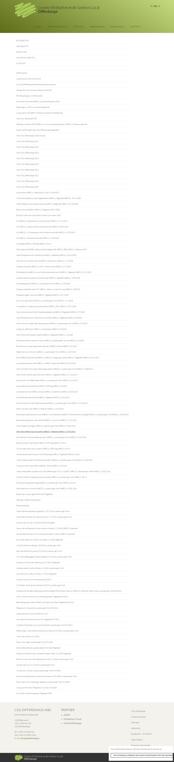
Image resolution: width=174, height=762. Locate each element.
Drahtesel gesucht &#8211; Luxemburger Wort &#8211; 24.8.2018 (43, 283)
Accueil (37, 26)
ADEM (67, 715)
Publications (97, 26)
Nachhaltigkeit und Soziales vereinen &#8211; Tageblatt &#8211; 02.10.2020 (47, 204)
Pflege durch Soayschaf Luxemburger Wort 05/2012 (37, 608)
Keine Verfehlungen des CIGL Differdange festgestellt (37, 130)
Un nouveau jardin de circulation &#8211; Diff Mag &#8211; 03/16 (43, 448)
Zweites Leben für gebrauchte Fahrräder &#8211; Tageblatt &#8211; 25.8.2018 (48, 278)
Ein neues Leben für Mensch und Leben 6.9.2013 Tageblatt (39, 539)
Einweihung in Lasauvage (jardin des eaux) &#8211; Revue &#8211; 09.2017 (46, 346)
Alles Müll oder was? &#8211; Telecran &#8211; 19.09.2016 (40, 409)
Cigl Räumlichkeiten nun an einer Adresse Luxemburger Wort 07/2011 (44, 625)
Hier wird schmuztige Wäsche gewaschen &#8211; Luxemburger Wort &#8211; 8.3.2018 (51, 323)
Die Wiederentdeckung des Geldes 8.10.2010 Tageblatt (38, 648)
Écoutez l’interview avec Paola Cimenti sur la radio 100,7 (39, 215)
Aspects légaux (137, 739)
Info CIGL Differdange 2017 (27, 141)
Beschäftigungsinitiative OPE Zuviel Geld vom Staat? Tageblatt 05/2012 (45, 602)
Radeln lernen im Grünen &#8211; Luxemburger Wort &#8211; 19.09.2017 (46, 352)
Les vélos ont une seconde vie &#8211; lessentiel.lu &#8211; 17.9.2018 (44, 261)
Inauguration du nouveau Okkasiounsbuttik (34, 90)
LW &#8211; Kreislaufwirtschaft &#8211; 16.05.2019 (37, 238)
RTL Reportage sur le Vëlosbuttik (29, 96)
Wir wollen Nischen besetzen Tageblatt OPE (34, 693)
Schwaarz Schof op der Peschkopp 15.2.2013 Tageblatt (38, 562)
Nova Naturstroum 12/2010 (27, 636)
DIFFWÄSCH (21, 73)
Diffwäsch (135, 722)
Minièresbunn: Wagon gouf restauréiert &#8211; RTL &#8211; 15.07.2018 (46, 306)
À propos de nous (57, 26)
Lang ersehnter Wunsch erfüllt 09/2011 (32, 613)
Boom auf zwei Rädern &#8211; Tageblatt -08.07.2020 (38, 209)
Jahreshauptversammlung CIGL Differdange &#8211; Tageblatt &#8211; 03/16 (48, 454)
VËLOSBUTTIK (22, 46)
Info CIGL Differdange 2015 (27, 152)
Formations (117, 26)
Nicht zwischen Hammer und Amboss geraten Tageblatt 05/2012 (42, 596)
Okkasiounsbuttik (138, 717)
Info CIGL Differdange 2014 (27, 158)
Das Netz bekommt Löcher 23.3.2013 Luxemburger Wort (39, 551)
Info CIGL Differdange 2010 (27, 181)
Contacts (135, 26)
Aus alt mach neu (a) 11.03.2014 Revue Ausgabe (35, 522)
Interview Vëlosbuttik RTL (26, 118)
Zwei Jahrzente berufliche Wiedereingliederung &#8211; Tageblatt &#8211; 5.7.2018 (50, 312)
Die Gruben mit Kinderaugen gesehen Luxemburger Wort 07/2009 (43, 682)
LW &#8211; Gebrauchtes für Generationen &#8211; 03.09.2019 (42, 226)
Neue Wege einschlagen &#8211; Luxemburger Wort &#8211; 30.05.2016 (46, 426)
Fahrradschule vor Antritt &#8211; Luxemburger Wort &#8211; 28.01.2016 (46, 488)
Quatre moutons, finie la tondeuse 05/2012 (33, 579)
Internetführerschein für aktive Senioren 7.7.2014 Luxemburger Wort (44, 517)
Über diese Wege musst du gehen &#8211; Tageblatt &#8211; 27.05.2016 (45, 431)
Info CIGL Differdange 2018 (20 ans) (31, 135)
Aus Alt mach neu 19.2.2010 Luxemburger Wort (35, 665)
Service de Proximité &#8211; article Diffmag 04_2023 (38, 101)
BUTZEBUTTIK (22, 40)
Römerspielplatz (22, 505)
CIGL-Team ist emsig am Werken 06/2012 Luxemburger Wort (40, 585)
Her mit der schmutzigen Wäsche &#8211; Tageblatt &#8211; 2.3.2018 (44, 335)
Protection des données (140, 745)
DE (151, 6)
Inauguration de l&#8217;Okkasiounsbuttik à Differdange (39, 113)
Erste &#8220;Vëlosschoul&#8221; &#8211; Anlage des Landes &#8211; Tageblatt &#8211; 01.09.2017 (57, 357)
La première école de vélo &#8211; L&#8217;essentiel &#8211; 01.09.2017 (46, 363)
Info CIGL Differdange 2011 (27, 175)
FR (155, 6)
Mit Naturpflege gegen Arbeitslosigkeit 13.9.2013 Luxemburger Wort (44, 557)
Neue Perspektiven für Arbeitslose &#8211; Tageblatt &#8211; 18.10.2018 (46, 255)
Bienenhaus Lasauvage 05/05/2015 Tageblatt (34, 494)
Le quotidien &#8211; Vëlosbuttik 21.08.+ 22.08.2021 (37, 192)
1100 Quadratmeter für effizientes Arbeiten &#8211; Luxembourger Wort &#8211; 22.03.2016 (54, 460)
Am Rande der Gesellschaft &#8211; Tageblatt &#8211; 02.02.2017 (43, 397)
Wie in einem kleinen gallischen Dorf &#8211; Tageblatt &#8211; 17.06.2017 (47, 374)
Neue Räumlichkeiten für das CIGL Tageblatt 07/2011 (37, 619)
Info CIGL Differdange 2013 (27, 164)
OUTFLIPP (20, 63)
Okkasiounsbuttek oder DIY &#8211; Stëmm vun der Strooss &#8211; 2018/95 (48, 289)
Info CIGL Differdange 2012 (27, 170)
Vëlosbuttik (135, 728)
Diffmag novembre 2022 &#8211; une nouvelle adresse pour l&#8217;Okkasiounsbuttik (51, 124)
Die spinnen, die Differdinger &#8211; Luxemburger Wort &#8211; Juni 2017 (47, 380)
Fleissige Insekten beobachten (28, 500)
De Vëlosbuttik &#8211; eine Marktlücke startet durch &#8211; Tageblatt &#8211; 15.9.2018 (53, 272)
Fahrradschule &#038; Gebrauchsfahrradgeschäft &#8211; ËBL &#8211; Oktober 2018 (51, 249)
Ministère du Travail (72, 719)
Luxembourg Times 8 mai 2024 (28, 78)
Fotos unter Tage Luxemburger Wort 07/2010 (34, 642)
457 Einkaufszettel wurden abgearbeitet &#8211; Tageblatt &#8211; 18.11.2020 (48, 198)
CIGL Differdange (138, 711)
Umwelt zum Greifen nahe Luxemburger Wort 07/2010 (38, 670)
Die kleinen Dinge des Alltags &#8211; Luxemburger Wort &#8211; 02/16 (45, 483)
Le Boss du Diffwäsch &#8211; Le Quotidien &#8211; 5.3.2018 (41, 329)
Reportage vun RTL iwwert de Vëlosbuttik (33, 107)
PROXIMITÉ (21, 52)
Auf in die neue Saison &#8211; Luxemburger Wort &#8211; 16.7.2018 (44, 300)
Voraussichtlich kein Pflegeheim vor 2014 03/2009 (36, 687)
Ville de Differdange (72, 723)
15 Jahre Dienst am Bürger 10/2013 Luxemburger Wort (38, 545)
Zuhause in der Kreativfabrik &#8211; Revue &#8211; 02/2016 (41, 465)
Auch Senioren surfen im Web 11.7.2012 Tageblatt (36, 574)
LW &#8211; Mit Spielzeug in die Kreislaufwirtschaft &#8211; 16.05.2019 (45, 232)
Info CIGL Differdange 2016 (27, 147)
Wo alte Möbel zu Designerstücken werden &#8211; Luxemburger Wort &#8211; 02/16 (51, 477)
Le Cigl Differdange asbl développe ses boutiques (36, 84)
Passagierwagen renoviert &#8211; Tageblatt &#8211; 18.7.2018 (42, 295)
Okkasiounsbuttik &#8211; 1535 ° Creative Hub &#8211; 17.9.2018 (43, 266)
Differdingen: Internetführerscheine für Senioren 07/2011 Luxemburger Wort (47, 631)
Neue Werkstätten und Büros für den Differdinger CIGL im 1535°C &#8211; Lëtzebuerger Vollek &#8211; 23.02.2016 (63, 471)
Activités (78, 26)
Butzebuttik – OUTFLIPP (141, 734)
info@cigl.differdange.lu (30, 738)
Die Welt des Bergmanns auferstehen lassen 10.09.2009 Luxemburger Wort (46, 676)
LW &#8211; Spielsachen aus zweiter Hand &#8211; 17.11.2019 (42, 221)
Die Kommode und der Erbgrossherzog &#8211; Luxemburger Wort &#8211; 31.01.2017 (52, 403)
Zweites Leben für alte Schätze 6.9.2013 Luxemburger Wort (40, 568)
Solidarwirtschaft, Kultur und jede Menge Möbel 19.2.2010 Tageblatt (43, 653)
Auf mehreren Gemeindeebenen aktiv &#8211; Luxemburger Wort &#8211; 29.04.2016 (51, 437)
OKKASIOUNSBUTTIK (25, 57)
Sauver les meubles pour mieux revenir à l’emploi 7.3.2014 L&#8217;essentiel (47, 528)
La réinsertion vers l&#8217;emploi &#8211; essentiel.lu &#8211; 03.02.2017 (47, 392)
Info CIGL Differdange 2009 (27, 187)
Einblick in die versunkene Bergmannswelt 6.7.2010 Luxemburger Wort (44, 659)
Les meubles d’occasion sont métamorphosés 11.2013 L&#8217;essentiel (45, 534)
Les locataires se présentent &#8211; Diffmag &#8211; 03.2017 (41, 386)
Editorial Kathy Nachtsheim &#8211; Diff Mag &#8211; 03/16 (41, 443)
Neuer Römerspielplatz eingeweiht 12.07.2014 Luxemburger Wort (42, 511)
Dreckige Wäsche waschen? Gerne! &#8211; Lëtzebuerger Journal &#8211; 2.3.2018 (50, 340)
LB (159, 6)
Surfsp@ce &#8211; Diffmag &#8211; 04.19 (33, 244)
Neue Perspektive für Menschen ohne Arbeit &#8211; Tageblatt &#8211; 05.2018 (49, 318)
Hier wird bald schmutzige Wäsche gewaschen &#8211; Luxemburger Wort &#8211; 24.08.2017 (54, 369)
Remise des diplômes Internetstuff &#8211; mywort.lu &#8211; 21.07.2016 (46, 420)
